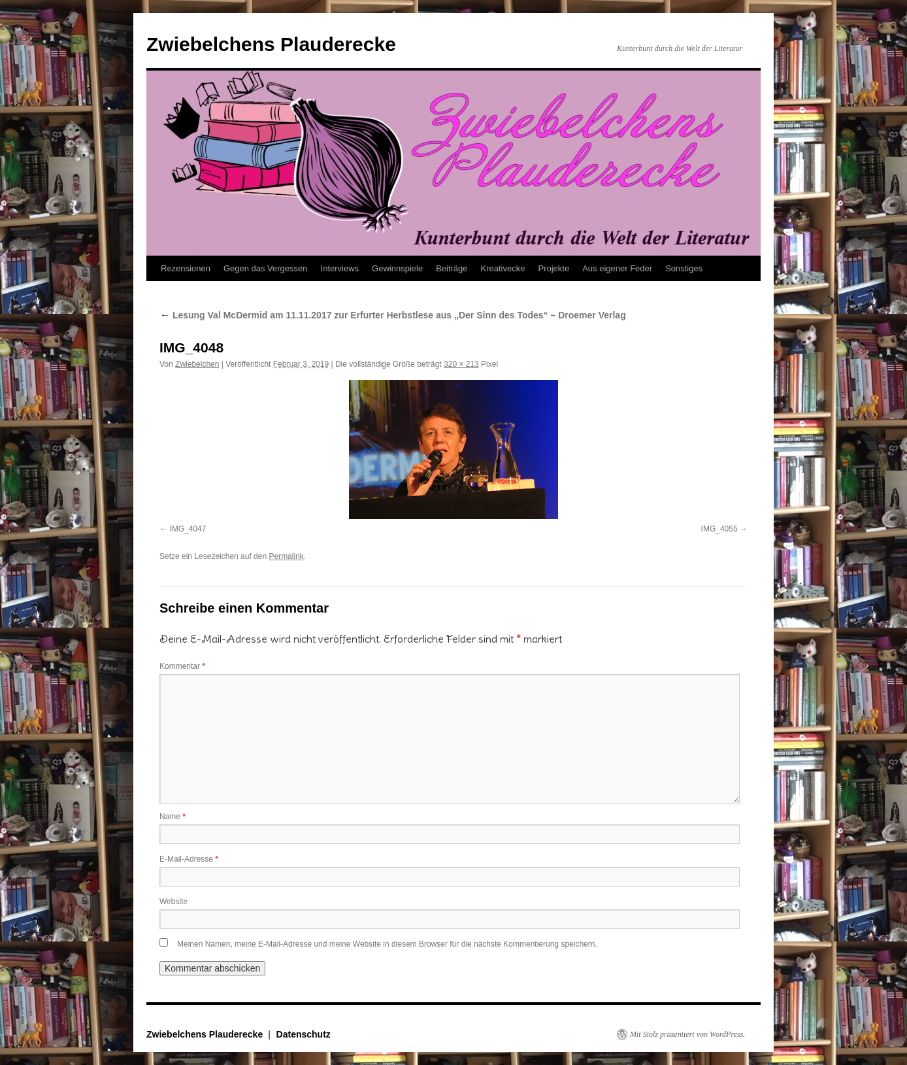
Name (172, 816)
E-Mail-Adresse (188, 859)
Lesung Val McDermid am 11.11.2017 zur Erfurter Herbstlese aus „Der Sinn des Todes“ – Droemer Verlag (392, 315)
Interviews (340, 268)
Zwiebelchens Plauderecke (271, 44)
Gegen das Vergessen (265, 268)
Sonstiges (683, 268)
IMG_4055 (719, 528)
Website (173, 901)
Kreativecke (503, 268)
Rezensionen (185, 268)
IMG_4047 (187, 528)
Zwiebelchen (197, 364)
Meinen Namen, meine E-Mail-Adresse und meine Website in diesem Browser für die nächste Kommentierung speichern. (387, 944)
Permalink (286, 556)
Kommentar (182, 666)
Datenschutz (303, 1034)
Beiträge (451, 268)
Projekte (553, 268)
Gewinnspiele (397, 268)
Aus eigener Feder (617, 268)
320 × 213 (461, 364)
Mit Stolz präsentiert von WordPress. (687, 1034)
